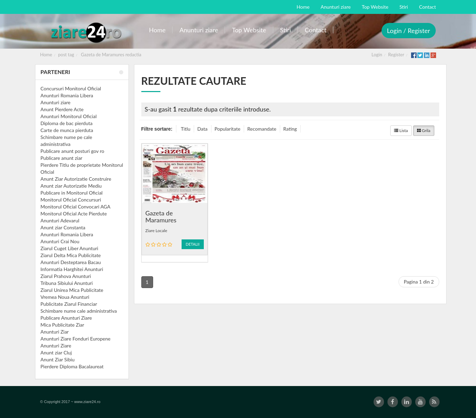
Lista (401, 130)
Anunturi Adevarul (60, 220)
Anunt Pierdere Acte (62, 109)
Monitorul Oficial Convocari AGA (76, 207)
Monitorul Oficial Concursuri (71, 200)
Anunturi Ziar (55, 332)
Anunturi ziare (56, 102)
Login (376, 54)
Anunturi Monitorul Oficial (69, 116)
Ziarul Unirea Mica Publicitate (72, 290)
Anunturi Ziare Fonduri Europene (76, 339)
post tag (66, 54)
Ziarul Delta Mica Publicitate (71, 255)
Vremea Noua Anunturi (65, 297)
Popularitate (228, 129)
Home (46, 54)
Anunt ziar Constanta (63, 227)
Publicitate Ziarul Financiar (69, 304)
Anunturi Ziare (56, 346)
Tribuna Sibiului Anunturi (67, 283)
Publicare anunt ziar (62, 158)
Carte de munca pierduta (67, 130)
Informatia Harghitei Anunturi (72, 269)
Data (202, 129)
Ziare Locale (156, 230)
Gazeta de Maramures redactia (111, 54)
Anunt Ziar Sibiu (58, 359)
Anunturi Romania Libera (67, 95)
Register (396, 54)
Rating (290, 129)
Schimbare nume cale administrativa (79, 311)
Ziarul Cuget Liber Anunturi (69, 248)
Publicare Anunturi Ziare (66, 318)
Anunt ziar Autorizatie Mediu (71, 186)
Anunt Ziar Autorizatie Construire (76, 179)
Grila (424, 130)
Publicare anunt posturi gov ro (73, 151)
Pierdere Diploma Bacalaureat (72, 366)
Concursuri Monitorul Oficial (71, 88)
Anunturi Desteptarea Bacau (71, 262)
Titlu (186, 129)
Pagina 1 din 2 (419, 282)
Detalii (193, 244)
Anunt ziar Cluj (56, 352)
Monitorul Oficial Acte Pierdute (74, 213)
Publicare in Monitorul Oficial (72, 193)
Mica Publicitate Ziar (62, 325)
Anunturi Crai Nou (60, 241)
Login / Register (408, 30)
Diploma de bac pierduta (67, 123)
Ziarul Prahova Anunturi (66, 276)
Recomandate (261, 129)
